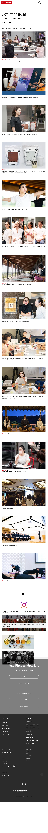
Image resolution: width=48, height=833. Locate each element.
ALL (3, 28)
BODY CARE (30, 767)
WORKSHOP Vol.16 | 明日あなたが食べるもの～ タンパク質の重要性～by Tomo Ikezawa (19, 134)
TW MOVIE (6, 765)
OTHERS (31, 28)
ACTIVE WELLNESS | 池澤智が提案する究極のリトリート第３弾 (14, 209)
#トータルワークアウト (13, 646)
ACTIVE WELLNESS (32, 770)
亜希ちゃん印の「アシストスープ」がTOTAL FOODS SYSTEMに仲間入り (16, 321)
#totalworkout (23, 646)
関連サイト (28, 790)
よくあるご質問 (24, 730)
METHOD (29, 752)
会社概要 (27, 782)
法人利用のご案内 (5, 785)
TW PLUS (5, 762)
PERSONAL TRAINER (33, 755)
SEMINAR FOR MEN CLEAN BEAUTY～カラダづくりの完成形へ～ (15, 471)
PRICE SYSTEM (7, 783)
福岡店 (27, 787)
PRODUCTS (16, 28)
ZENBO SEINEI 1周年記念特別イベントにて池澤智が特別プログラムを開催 (17, 284)
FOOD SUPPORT (31, 764)
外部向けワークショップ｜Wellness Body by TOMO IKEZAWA (14, 61)
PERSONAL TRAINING (33, 758)
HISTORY (5, 756)
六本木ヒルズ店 (28, 785)
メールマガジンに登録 (9, 796)
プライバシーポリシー (5, 792)
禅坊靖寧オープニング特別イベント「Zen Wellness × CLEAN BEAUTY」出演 (17, 434)
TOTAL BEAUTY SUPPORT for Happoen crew (11, 544)
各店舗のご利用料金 (24, 736)
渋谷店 (27, 783)
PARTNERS (9, 28)
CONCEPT (5, 752)
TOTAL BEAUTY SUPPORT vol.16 (9, 581)
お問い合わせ (28, 788)
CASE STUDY (30, 773)
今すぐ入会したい (24, 707)
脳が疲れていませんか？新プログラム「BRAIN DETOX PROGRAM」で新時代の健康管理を (20, 97)
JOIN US (6, 806)
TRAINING (29, 761)
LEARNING (24, 28)
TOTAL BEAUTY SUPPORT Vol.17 (9, 507)
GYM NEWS (6, 759)
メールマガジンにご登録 (24, 713)
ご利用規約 (4, 790)
